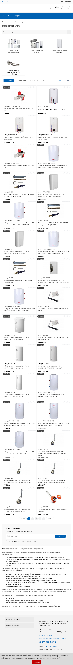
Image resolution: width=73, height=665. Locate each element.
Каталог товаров (11, 16)
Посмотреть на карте (45, 635)
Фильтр (9, 80)
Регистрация (11, 2)
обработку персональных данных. (27, 541)
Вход (3, 2)
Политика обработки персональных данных (52, 638)
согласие (32, 658)
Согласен (36, 662)
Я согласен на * (23, 541)
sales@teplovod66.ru (51, 646)
